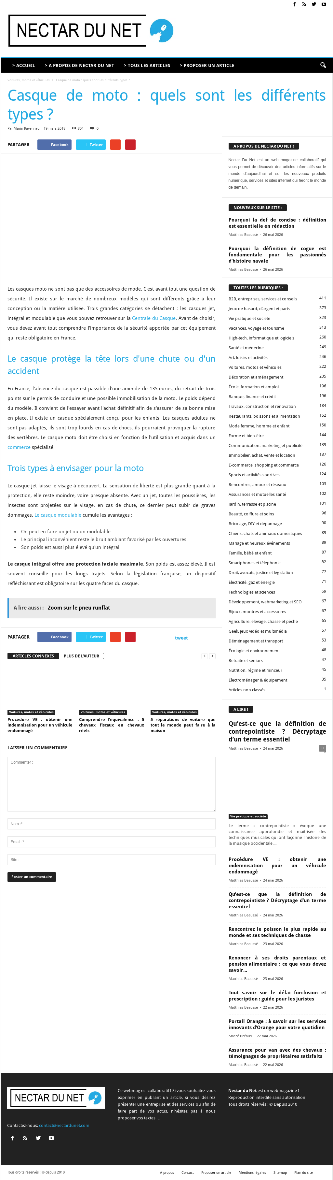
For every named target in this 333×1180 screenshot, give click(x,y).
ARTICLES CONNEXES (33, 656)
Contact (187, 1173)
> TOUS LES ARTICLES (147, 65)
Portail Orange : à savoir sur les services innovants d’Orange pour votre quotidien (277, 1024)
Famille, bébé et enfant (250, 553)
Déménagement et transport (256, 641)
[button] (323, 65)
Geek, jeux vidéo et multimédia (258, 631)
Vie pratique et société (249, 318)
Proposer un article (216, 1173)
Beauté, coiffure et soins (251, 513)
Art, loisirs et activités (248, 357)
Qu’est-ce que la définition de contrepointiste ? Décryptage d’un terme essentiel (277, 731)
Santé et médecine (246, 347)
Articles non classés (247, 689)
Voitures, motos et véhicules (28, 80)
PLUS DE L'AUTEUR (81, 656)
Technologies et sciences (252, 592)
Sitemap (280, 1173)
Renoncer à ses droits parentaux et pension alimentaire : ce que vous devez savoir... (277, 964)
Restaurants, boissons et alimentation (264, 416)
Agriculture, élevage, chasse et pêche (263, 621)
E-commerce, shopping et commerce (264, 465)
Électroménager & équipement (258, 680)
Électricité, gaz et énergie (252, 582)
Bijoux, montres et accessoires (257, 611)
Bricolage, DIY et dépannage (255, 523)
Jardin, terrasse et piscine (252, 504)
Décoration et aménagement (256, 377)
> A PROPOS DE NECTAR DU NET (79, 65)
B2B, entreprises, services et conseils (263, 298)
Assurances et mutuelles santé (257, 494)
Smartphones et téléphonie (255, 562)
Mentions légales (252, 1173)
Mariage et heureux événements (259, 543)
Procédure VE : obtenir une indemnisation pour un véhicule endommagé (40, 725)
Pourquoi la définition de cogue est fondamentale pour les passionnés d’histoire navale (277, 255)
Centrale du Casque (154, 318)
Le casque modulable (57, 515)
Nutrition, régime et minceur (255, 670)
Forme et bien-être (246, 435)
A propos (167, 1173)
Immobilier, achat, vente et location (262, 455)
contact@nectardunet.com (64, 1125)
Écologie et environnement (254, 650)
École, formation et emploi (254, 386)
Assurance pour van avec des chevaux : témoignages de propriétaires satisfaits (277, 1053)
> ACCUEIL (23, 65)
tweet (181, 638)
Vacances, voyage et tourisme (256, 328)
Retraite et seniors (246, 660)
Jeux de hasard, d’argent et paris (259, 308)
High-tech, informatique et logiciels (261, 338)
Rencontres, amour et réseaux (257, 484)
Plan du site (303, 1173)
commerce (19, 447)
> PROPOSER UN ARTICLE (207, 65)
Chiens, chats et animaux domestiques (265, 533)
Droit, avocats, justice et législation (261, 572)
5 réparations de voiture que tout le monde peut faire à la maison (183, 725)
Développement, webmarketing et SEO (265, 601)
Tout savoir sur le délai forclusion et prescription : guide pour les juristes (277, 996)
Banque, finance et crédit (252, 396)
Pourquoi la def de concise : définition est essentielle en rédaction (277, 223)
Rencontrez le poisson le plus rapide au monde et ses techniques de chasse (277, 932)
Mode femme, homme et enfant (259, 426)
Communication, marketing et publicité (265, 445)
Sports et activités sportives (254, 474)
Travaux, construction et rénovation (262, 406)
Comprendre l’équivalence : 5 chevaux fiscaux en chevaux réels (111, 725)
